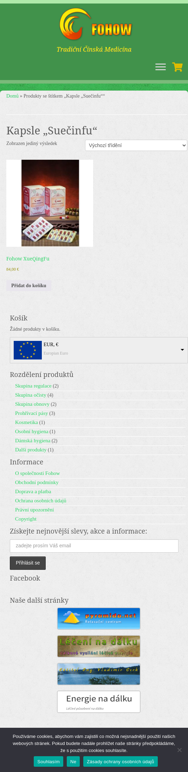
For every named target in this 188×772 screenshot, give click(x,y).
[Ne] (179, 749)
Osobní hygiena (31, 431)
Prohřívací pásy (31, 413)
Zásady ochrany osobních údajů (120, 761)
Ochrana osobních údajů (40, 500)
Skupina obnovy (32, 404)
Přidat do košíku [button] (28, 285)
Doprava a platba (33, 491)
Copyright (26, 519)
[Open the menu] (160, 67)
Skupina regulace (33, 386)
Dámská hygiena (32, 440)
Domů (12, 96)
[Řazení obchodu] (136, 145)
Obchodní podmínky (37, 482)
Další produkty (31, 450)
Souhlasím (48, 761)
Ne (73, 761)
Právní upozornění (34, 510)
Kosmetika (26, 422)
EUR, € (51, 344)
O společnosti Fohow (37, 473)
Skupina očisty (30, 395)
